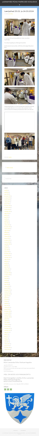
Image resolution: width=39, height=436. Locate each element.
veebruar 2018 (7, 324)
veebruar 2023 (7, 236)
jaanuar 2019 (6, 309)
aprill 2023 (6, 234)
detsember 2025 (7, 196)
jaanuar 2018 (6, 326)
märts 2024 (6, 223)
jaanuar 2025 (6, 203)
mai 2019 (6, 301)
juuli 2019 (6, 297)
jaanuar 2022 (6, 251)
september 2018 (7, 317)
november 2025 (7, 198)
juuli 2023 (6, 232)
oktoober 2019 (7, 292)
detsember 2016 (7, 347)
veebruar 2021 (7, 269)
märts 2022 (6, 249)
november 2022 (7, 240)
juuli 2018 (6, 318)
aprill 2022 (6, 247)
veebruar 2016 (7, 349)
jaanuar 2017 (6, 345)
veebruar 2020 (7, 286)
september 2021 (7, 257)
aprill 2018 (6, 320)
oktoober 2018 (7, 315)
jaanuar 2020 (6, 288)
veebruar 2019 (7, 307)
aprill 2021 (6, 265)
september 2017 (7, 330)
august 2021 (6, 259)
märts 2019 (6, 305)
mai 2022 (6, 246)
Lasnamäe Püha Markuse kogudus (19, 2)
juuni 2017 (6, 336)
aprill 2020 (6, 282)
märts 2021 (6, 267)
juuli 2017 (6, 334)
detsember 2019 (7, 290)
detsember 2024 (7, 205)
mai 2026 (6, 190)
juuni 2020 (6, 278)
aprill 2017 (6, 340)
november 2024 (7, 207)
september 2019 (7, 294)
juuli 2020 (6, 276)
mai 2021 (6, 263)
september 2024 (7, 211)
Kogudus (10, 157)
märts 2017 (6, 341)
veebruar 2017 (7, 343)
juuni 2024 (6, 217)
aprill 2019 (6, 303)
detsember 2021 (7, 253)
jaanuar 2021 (6, 271)
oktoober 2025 (7, 200)
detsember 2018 (7, 311)
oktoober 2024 (7, 209)
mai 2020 (6, 280)
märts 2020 (6, 284)
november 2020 (7, 274)
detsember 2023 (7, 226)
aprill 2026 (6, 192)
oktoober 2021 (7, 255)
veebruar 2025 (7, 201)
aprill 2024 (6, 221)
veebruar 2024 (7, 224)
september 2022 (7, 244)
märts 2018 (6, 322)
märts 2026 (6, 194)
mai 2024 (6, 219)
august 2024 (6, 213)
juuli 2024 (6, 215)
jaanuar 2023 (6, 238)
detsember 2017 (7, 328)
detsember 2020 (7, 272)
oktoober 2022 (7, 242)
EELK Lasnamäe (10, 167)
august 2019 (6, 295)
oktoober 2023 (7, 228)
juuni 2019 (6, 299)
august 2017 (6, 332)
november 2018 (7, 313)
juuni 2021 (6, 261)
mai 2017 (6, 338)
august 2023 (6, 230)
